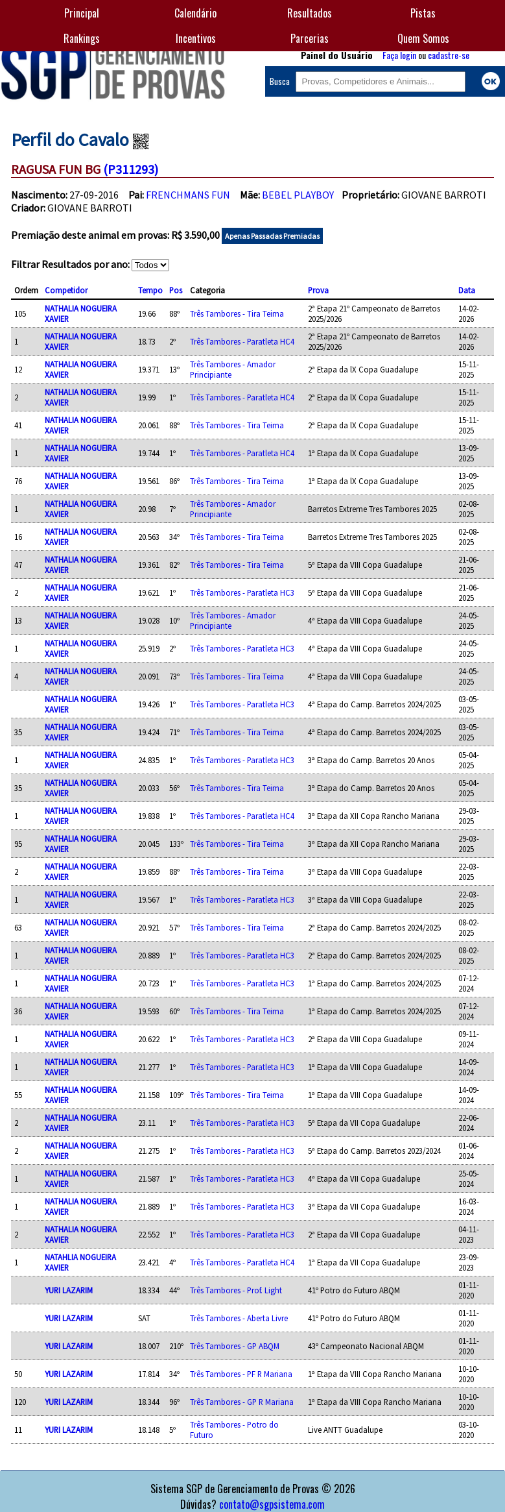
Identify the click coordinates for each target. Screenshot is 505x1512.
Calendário (195, 13)
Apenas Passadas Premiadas (272, 236)
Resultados (309, 13)
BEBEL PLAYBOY (298, 194)
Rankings (82, 38)
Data (466, 290)
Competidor (66, 290)
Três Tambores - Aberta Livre (239, 1318)
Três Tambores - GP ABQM (234, 1346)
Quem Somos (423, 38)
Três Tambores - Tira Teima (237, 313)
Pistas (423, 13)
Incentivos (196, 38)
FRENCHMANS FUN (188, 194)
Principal (81, 13)
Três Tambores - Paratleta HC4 (242, 341)
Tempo (150, 290)
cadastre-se (448, 55)
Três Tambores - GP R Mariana (242, 1401)
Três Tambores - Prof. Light (236, 1290)
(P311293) (130, 169)
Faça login (399, 55)
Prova (318, 290)
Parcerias (309, 38)
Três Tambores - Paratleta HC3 (242, 592)
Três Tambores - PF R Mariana (241, 1374)
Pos (175, 290)
